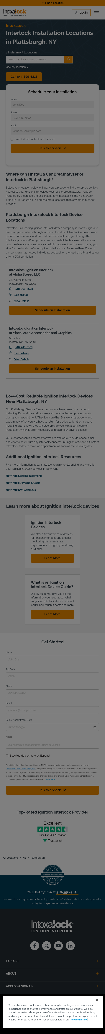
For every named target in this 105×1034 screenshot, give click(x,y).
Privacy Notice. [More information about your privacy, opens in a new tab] (78, 1019)
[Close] (97, 1000)
